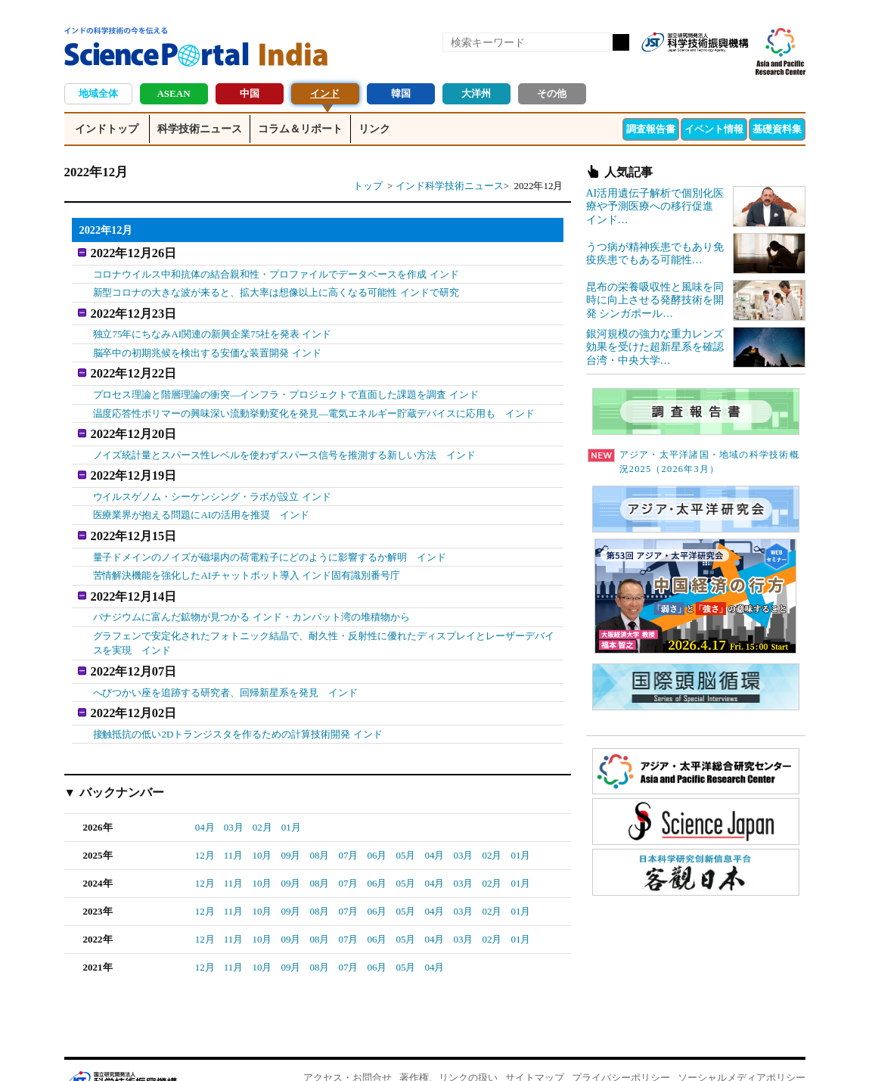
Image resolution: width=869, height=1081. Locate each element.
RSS (659, 66)
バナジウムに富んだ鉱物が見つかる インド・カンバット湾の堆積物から (251, 596)
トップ (368, 185)
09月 (290, 828)
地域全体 (98, 93)
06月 (376, 828)
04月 (205, 800)
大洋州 (476, 93)
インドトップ (106, 129)
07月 (348, 828)
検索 (621, 42)
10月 (262, 828)
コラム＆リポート (300, 129)
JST (121, 1054)
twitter (710, 66)
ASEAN (173, 93)
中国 (249, 93)
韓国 (401, 93)
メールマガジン (736, 66)
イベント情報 (713, 129)
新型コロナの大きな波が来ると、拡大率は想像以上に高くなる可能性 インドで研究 (276, 289)
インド (325, 93)
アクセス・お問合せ (347, 1051)
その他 (551, 93)
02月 (262, 800)
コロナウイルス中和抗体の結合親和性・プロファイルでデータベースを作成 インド (276, 271)
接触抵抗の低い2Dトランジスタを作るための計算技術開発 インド (238, 707)
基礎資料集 (777, 129)
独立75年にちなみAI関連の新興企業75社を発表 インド (212, 328)
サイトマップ (534, 1051)
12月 (205, 828)
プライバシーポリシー (621, 1051)
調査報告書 (650, 129)
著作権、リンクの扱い (448, 1051)
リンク (374, 129)
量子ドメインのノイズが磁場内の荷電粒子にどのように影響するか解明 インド (270, 539)
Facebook (684, 66)
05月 (405, 828)
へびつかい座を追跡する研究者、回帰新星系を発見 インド (225, 668)
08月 (319, 828)
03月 (234, 800)
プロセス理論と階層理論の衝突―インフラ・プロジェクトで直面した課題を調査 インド (286, 385)
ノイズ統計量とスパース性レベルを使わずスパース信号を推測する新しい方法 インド (284, 443)
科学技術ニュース (199, 129)
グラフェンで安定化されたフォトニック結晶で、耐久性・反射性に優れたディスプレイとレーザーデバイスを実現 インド (324, 622)
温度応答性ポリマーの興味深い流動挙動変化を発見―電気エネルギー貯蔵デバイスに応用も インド (314, 404)
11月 (234, 828)
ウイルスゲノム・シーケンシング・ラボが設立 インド (212, 481)
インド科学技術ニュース (450, 185)
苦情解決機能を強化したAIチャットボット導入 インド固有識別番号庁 (247, 557)
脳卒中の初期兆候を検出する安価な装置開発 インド (207, 347)
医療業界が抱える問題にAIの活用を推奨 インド (201, 500)
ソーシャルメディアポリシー (741, 1051)
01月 (291, 800)
